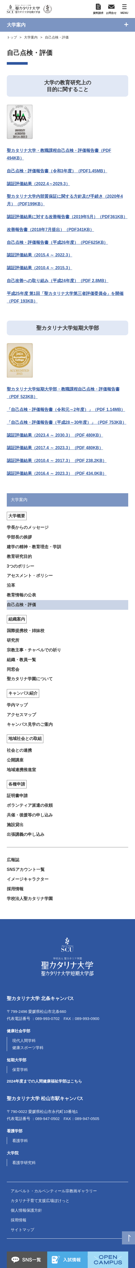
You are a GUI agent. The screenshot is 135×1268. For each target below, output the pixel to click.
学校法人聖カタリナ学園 (30, 898)
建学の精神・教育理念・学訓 (34, 547)
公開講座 (15, 760)
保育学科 (20, 1069)
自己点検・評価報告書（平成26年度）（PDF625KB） (57, 242)
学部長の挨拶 (19, 537)
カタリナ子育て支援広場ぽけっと (40, 1200)
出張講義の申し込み (25, 834)
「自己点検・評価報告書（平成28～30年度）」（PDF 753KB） (66, 422)
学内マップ (17, 705)
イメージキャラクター (28, 879)
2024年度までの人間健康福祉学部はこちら (44, 1081)
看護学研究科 (24, 1162)
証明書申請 (17, 795)
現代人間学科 (24, 1040)
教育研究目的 (19, 556)
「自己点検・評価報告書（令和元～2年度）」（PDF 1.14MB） (66, 409)
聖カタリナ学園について (30, 679)
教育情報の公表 (21, 595)
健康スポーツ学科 (28, 1047)
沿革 (11, 585)
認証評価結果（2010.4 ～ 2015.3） (39, 268)
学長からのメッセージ (28, 527)
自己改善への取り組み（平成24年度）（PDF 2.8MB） (57, 280)
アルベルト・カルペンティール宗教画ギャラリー (54, 1191)
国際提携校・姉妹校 (25, 630)
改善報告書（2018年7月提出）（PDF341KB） (50, 229)
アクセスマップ (21, 714)
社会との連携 (19, 750)
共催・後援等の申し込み (30, 815)
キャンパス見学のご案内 (30, 724)
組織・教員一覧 (21, 659)
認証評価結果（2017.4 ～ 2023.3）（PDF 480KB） (55, 448)
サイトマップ (22, 1229)
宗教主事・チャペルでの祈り (34, 650)
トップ (12, 37)
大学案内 (31, 37)
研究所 (13, 640)
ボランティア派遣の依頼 (30, 805)
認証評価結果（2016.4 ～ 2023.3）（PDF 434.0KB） (57, 473)
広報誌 (13, 860)
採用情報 (15, 889)
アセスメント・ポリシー (30, 575)
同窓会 (13, 669)
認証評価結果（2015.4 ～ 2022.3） (39, 255)
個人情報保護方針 (26, 1210)
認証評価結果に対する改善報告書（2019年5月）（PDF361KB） (67, 217)
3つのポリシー (20, 566)
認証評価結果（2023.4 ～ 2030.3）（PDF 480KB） (55, 435)
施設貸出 (15, 824)
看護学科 (20, 1140)
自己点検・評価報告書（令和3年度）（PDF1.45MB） (57, 171)
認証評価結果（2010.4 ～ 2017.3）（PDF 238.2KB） (57, 460)
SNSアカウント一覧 (26, 869)
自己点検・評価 (57, 37)
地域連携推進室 (21, 769)
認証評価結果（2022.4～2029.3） (38, 184)
